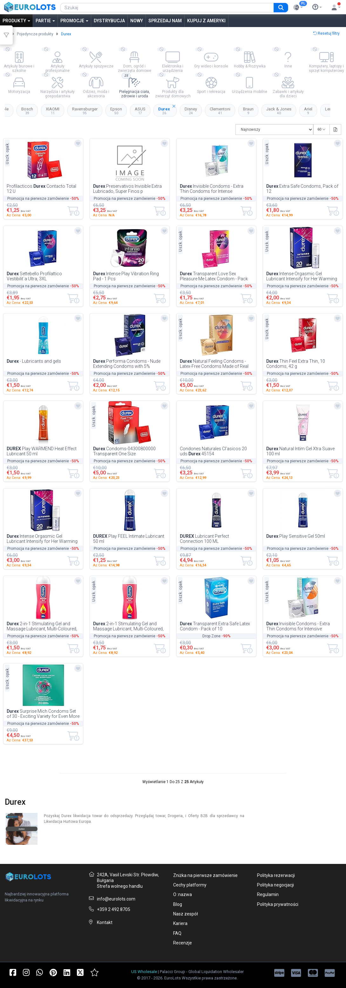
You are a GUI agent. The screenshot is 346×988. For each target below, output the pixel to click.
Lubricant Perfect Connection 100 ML (204, 539)
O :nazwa (182, 894)
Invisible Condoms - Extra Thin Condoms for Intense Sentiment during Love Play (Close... (215, 189)
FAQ (177, 933)
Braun (248, 111)
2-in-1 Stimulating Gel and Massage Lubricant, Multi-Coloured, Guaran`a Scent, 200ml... (42, 626)
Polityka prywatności (277, 904)
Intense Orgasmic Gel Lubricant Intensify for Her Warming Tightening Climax (301, 276)
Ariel (308, 111)
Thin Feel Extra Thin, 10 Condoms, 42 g (295, 364)
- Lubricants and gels (34, 361)
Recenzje (182, 942)
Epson (116, 111)
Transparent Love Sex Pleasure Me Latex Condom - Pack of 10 (214, 276)
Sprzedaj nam (165, 20)
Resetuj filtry (326, 33)
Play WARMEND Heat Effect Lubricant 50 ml (42, 451)
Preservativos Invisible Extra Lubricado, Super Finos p (127, 189)
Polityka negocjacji (275, 884)
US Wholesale (144, 971)
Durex (167, 109)
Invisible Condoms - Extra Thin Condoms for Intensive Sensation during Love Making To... (301, 626)
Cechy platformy (190, 884)
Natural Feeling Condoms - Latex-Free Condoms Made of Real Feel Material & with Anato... (214, 364)
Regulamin (268, 894)
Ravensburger (85, 111)
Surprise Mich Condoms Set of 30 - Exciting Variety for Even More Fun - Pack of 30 (43, 714)
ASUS (140, 111)
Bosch (27, 111)
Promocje (74, 20)
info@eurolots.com (116, 898)
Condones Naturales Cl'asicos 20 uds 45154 (213, 451)
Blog (177, 904)
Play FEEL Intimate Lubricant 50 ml (128, 539)
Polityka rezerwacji (276, 875)
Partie (45, 20)
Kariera (180, 923)
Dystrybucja (109, 20)
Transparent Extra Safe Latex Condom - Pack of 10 (215, 626)
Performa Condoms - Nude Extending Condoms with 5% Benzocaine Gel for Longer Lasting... (128, 364)
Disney (191, 111)
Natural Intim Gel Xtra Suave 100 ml (300, 451)
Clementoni (220, 111)
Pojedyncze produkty (35, 34)
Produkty (16, 20)
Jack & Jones (278, 111)
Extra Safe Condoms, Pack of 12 (302, 189)
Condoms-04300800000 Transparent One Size (124, 451)
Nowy (136, 20)
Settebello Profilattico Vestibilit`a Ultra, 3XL (34, 276)
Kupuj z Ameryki (206, 20)
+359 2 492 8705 (113, 909)
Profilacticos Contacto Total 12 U (41, 189)
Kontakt (104, 922)
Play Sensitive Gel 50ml (295, 536)
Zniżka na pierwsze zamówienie (205, 875)
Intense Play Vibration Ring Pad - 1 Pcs (126, 276)
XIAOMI (52, 111)
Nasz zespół (185, 913)
